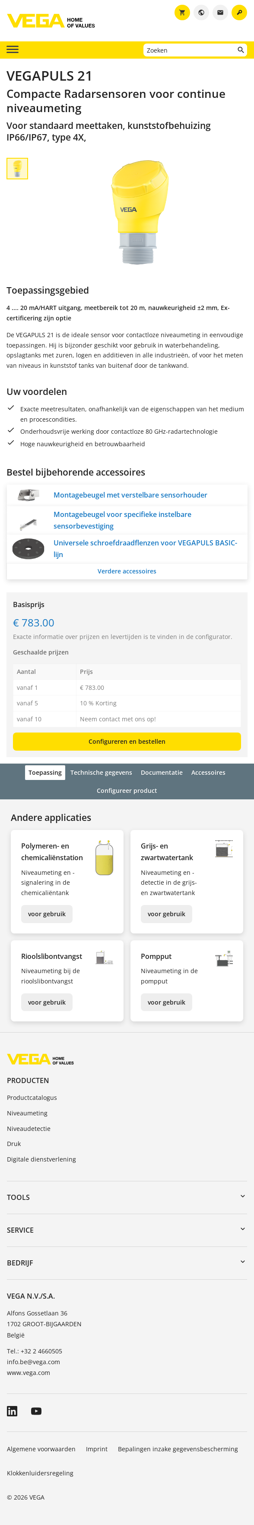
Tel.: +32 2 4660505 (34, 1351)
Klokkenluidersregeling (40, 1473)
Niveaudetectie (29, 1128)
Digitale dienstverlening (41, 1159)
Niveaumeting (27, 1113)
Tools (18, 1197)
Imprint (97, 1449)
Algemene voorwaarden (41, 1449)
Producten (28, 1080)
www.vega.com (28, 1372)
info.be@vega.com (33, 1362)
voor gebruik (47, 914)
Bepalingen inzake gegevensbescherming (178, 1449)
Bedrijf (20, 1263)
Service (20, 1230)
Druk (14, 1144)
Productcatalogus (32, 1097)
